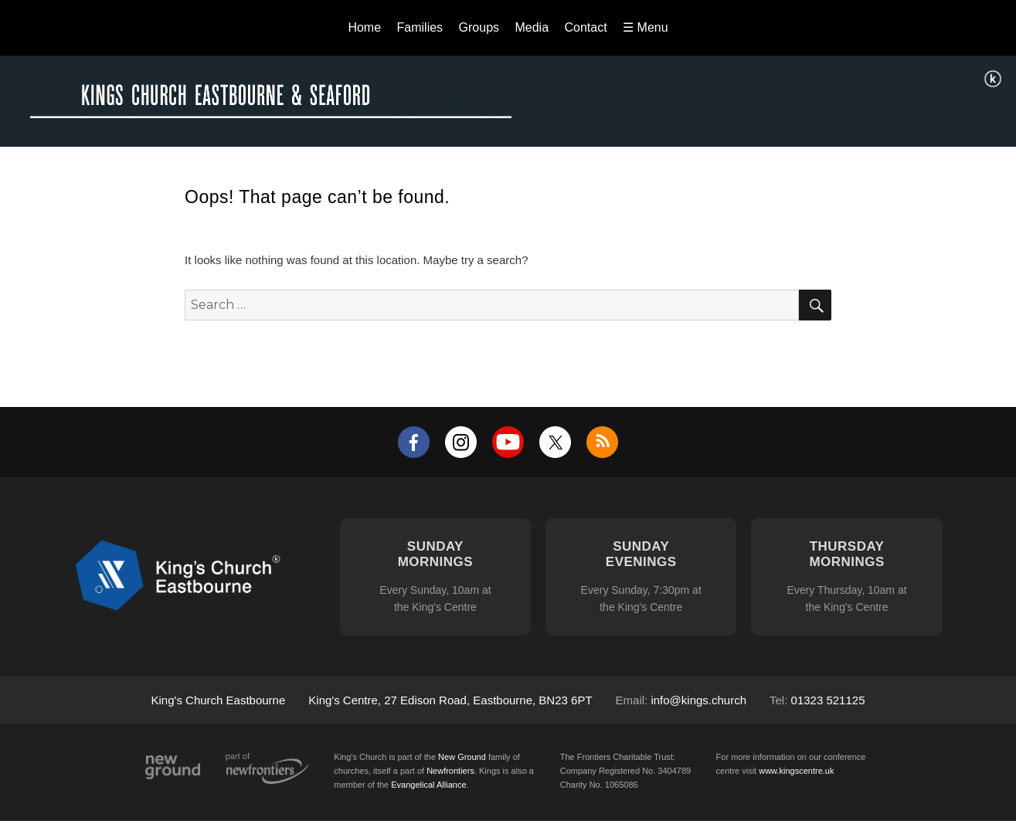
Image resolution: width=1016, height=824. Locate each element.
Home (364, 27)
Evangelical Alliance (428, 784)
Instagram (461, 442)
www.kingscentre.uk (796, 770)
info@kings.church (698, 700)
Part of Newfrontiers (267, 768)
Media (532, 27)
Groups (479, 27)
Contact (586, 27)
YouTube (508, 442)
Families (420, 27)
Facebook (414, 442)
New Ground (172, 767)
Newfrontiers (450, 770)
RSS (602, 442)
